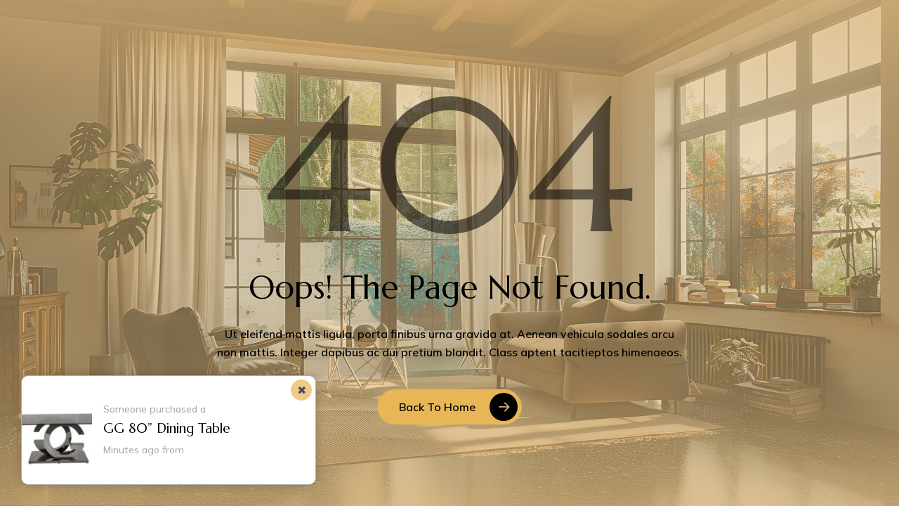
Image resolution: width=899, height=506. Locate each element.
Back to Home (437, 407)
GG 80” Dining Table (166, 428)
